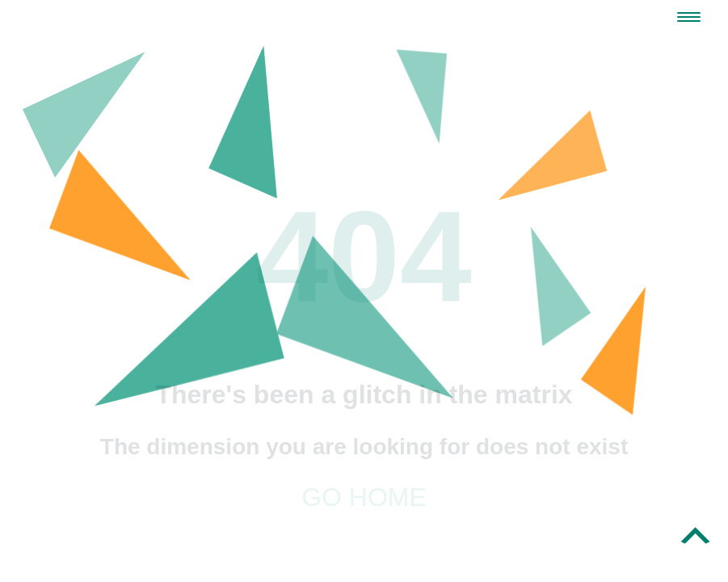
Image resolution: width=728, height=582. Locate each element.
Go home (364, 497)
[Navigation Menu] (688, 17)
